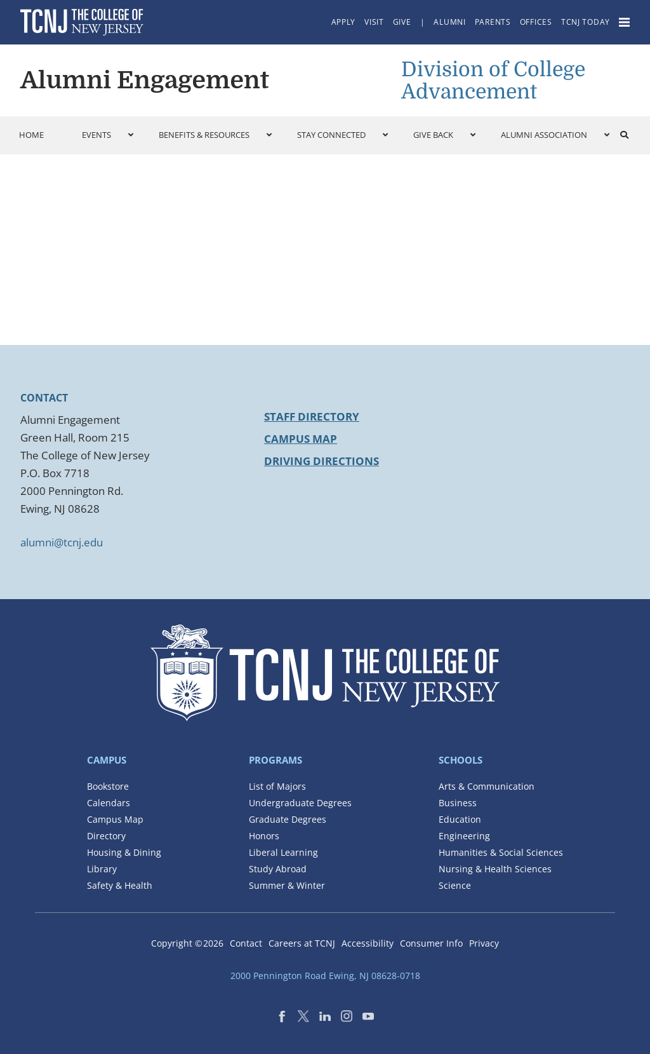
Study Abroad (278, 869)
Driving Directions (321, 461)
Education (460, 819)
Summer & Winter (287, 885)
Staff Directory (311, 416)
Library (102, 869)
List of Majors (277, 786)
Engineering (464, 836)
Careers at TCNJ (302, 943)
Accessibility (368, 943)
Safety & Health (119, 885)
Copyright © (187, 943)
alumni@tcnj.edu (61, 542)
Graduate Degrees (287, 819)
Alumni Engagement (144, 80)
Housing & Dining (124, 852)
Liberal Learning (283, 852)
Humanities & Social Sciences (501, 852)
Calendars (108, 803)
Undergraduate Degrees (300, 803)
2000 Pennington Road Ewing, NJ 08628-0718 (325, 976)
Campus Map (300, 438)
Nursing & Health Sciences (495, 869)
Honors (264, 836)
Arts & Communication (486, 786)
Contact (246, 943)
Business (458, 803)
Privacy (484, 943)
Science (455, 885)
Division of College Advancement (493, 80)
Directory (106, 836)
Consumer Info (431, 943)
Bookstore (108, 786)
